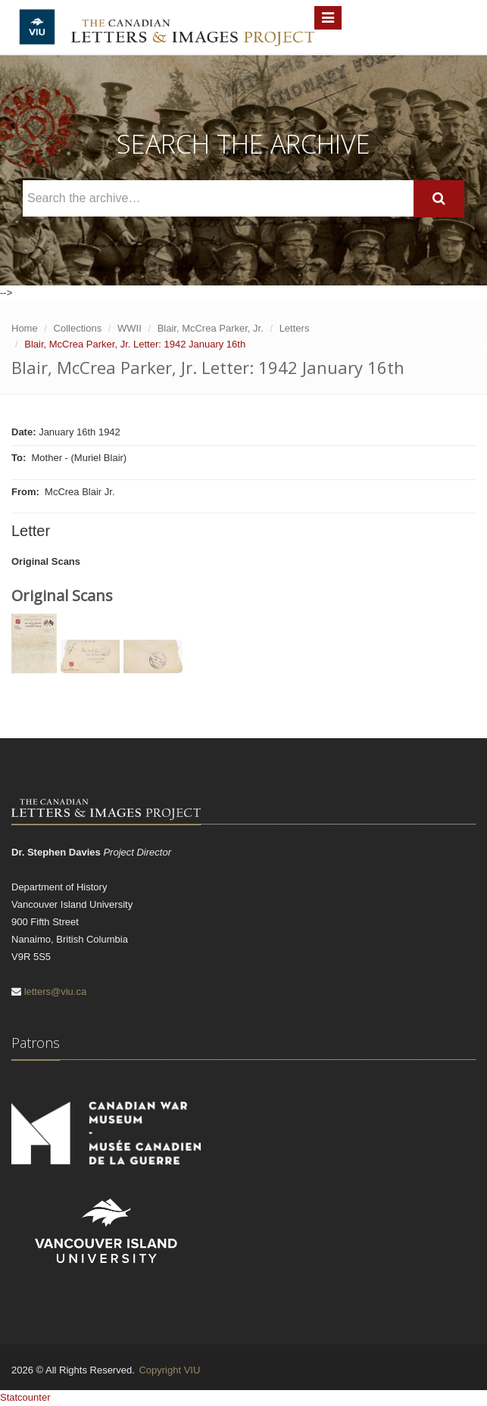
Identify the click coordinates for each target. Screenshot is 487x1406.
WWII (129, 328)
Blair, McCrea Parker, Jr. (211, 328)
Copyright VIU (169, 1370)
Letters (294, 328)
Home (24, 328)
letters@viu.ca (55, 991)
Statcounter (25, 1397)
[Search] (439, 198)
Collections (78, 328)
